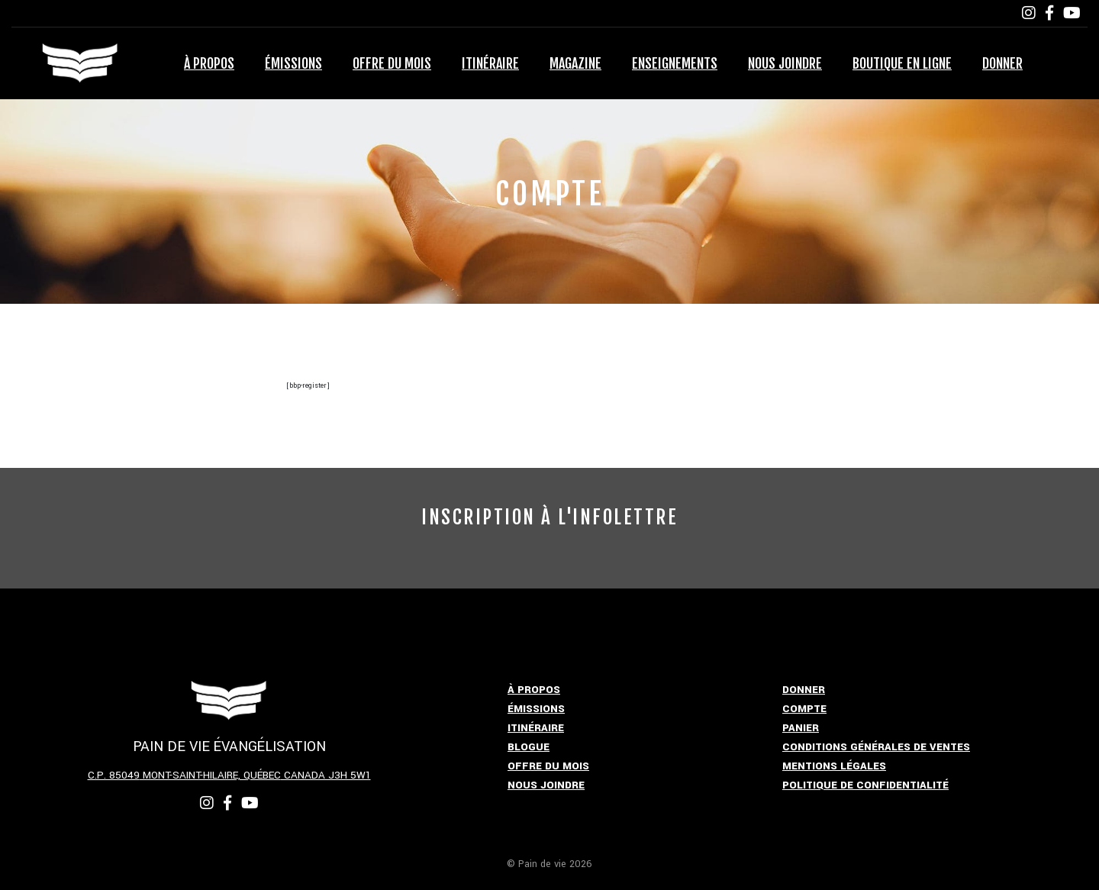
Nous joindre (785, 63)
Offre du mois (392, 63)
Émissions (293, 63)
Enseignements (674, 63)
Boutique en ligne (902, 63)
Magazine (575, 63)
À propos (209, 63)
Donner (1002, 63)
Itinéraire (490, 63)
